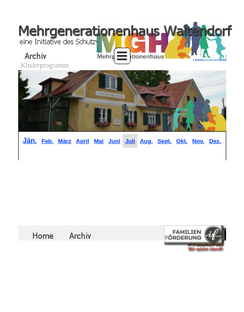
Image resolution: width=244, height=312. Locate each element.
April (82, 141)
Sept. (164, 141)
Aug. (146, 141)
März (64, 141)
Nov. (198, 141)
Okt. (182, 141)
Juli (130, 141)
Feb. (47, 141)
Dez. (215, 141)
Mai (99, 141)
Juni (114, 141)
